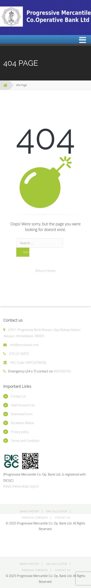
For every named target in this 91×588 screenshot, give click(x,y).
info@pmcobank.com (24, 345)
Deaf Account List (23, 405)
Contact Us (18, 396)
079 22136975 (19, 354)
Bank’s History (29, 511)
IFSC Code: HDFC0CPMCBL (28, 362)
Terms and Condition (25, 441)
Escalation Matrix (22, 423)
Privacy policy (20, 432)
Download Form (22, 414)
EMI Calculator (56, 511)
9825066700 (62, 371)
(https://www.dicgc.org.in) (20, 486)
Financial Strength (35, 517)
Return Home (46, 270)
